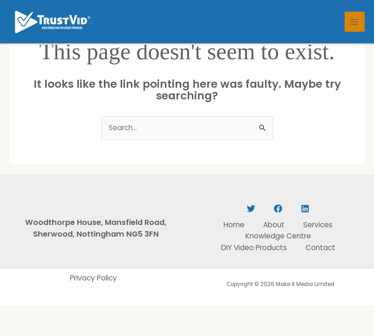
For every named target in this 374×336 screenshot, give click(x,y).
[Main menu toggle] (355, 22)
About (274, 225)
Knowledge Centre (278, 236)
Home (234, 225)
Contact (320, 247)
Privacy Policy (93, 278)
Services (318, 225)
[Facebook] (278, 208)
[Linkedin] (305, 208)
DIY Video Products (254, 247)
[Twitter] (251, 208)
